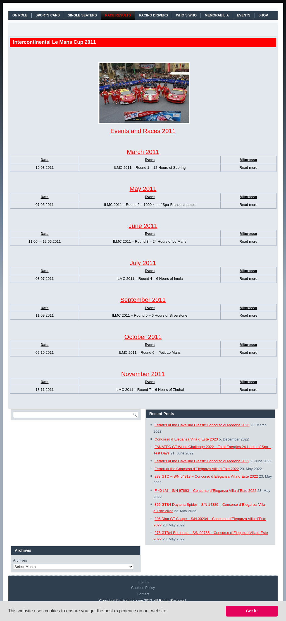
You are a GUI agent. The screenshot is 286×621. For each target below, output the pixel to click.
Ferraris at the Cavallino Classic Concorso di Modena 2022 (201, 461)
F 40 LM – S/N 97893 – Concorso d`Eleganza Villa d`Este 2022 (205, 490)
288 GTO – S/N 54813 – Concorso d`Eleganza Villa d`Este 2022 (206, 476)
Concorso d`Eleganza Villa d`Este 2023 (186, 439)
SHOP (263, 15)
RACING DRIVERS (153, 15)
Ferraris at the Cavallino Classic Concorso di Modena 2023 (201, 425)
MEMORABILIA (217, 15)
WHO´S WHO (186, 15)
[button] (169, 611)
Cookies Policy (143, 588)
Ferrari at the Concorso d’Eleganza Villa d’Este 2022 (196, 469)
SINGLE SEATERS (82, 15)
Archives (20, 560)
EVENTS (243, 15)
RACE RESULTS (118, 15)
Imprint (143, 581)
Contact (143, 594)
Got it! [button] (252, 611)
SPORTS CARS (47, 15)
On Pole (19, 15)
